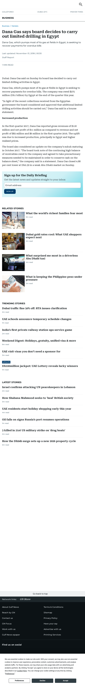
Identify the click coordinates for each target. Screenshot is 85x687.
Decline (42, 681)
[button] (4, 4)
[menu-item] (8, 612)
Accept (65, 681)
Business (5, 26)
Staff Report (8, 57)
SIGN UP (9, 191)
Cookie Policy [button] (22, 671)
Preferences (19, 681)
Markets (15, 26)
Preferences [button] (9, 674)
